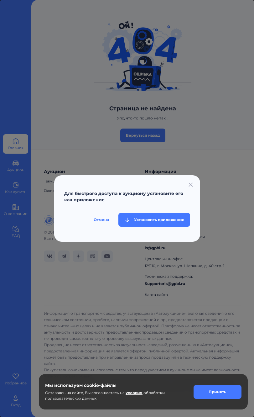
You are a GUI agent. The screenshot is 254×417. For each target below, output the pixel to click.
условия (134, 392)
